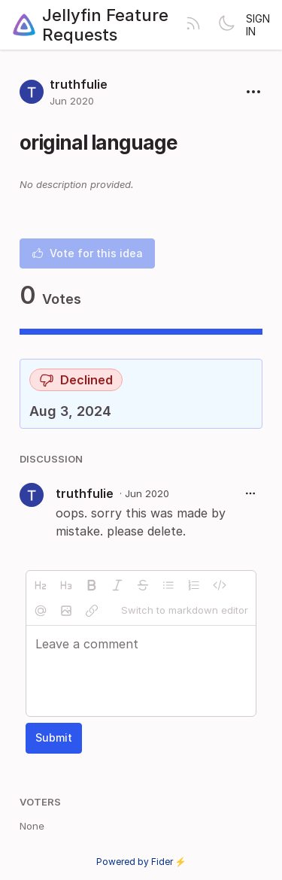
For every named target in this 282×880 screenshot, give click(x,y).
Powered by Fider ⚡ (141, 861)
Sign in (258, 25)
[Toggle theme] (226, 25)
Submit (53, 737)
